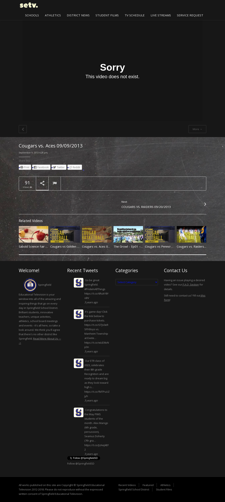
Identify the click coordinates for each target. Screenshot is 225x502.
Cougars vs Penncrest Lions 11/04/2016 (173, 246)
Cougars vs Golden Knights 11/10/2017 (77, 246)
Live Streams (161, 15)
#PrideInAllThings (94, 289)
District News (78, 15)
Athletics (53, 15)
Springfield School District (133, 489)
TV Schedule (135, 15)
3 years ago (91, 302)
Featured (148, 485)
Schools (32, 15)
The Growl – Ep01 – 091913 (132, 246)
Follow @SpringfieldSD (80, 463)
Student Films (107, 15)
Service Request (190, 15)
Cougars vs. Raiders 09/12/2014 (199, 246)
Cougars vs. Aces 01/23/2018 (102, 246)
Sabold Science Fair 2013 (36, 246)
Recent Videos (127, 485)
